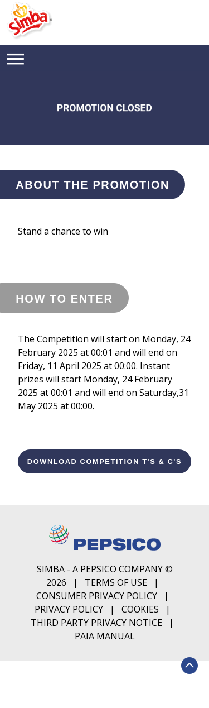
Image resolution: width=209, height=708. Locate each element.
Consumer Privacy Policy (96, 596)
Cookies (140, 609)
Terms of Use (116, 582)
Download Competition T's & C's (104, 461)
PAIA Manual (105, 636)
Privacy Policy (69, 609)
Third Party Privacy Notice (96, 622)
